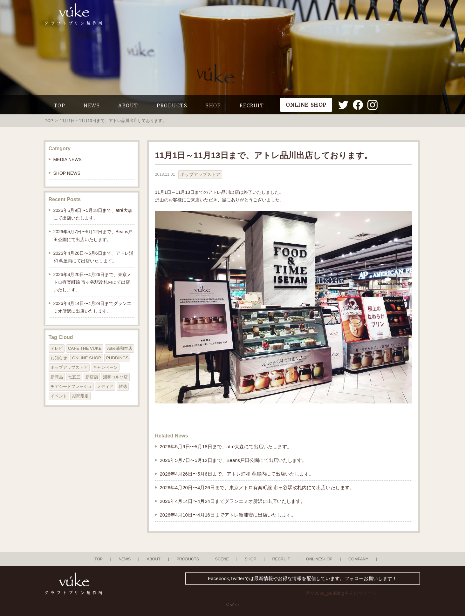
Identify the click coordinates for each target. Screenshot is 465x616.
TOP (59, 106)
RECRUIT (252, 106)
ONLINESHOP (319, 559)
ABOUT (128, 106)
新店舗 (91, 377)
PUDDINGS (117, 357)
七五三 (74, 377)
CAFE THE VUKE (85, 348)
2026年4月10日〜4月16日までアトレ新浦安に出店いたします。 (228, 515)
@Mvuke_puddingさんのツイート (342, 593)
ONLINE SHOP (86, 357)
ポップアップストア (200, 174)
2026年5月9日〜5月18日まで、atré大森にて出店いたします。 (226, 446)
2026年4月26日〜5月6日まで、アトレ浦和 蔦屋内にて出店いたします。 (237, 474)
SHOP (213, 106)
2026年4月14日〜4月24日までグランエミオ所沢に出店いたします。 (232, 501)
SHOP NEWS (66, 173)
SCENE (222, 559)
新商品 (57, 377)
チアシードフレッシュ (71, 386)
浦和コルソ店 (115, 377)
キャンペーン (105, 367)
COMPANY (358, 559)
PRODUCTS (172, 106)
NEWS (92, 106)
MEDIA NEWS (67, 159)
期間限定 (80, 396)
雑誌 (123, 386)
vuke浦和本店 (119, 348)
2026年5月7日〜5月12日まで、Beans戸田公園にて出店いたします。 (233, 460)
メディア (105, 386)
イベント (59, 396)
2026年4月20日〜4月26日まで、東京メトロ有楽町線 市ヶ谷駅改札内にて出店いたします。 (257, 487)
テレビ (57, 348)
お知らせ (59, 357)
